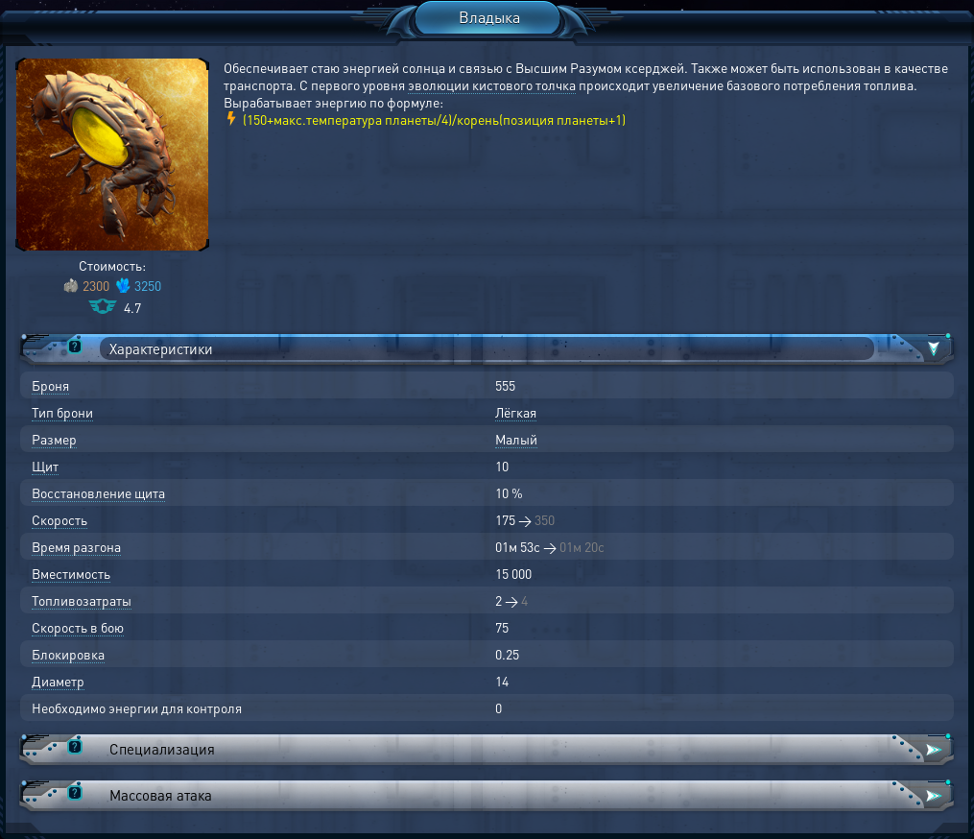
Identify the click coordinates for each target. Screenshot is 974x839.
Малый (516, 438)
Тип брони (62, 411)
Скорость (59, 519)
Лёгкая (515, 411)
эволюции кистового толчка (492, 84)
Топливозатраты (81, 600)
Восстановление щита (98, 492)
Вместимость (71, 573)
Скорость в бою (78, 626)
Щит (45, 465)
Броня (50, 385)
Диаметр (58, 680)
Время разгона (76, 546)
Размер (54, 438)
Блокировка (68, 653)
